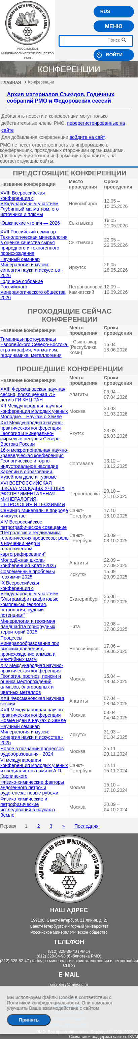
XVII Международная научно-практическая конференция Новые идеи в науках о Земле (33, 715)
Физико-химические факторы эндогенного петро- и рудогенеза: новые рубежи (32, 787)
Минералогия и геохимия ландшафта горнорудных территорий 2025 (27, 626)
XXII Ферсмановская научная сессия (32, 701)
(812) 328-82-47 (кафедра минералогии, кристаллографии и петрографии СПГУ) (69, 963)
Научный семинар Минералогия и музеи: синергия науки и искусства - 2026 (31, 267)
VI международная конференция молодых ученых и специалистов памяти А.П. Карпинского (34, 768)
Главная (14, 82)
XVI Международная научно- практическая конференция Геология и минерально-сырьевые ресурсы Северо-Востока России (31, 433)
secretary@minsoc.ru (69, 984)
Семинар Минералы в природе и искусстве (34, 513)
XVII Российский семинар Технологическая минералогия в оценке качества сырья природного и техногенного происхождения (33, 242)
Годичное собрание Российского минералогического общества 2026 (33, 289)
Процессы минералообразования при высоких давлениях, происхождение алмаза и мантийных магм (29, 648)
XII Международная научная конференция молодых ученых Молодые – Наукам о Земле (34, 411)
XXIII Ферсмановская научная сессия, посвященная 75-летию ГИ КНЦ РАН (32, 394)
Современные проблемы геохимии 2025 (27, 574)
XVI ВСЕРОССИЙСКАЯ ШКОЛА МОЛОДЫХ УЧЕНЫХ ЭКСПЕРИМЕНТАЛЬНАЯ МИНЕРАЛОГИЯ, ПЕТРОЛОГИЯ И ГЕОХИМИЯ (32, 493)
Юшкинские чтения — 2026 (30, 223)
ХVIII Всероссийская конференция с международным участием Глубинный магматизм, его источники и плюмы (29, 203)
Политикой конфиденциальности (43, 1002)
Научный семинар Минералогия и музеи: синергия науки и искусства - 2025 (31, 734)
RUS (105, 11)
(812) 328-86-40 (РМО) (69, 951)
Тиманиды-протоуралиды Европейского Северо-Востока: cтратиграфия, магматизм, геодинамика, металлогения (34, 347)
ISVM (133, 1036)
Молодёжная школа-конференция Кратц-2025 (28, 562)
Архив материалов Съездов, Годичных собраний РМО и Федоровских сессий (60, 97)
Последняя (86, 826)
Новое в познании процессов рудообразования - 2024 (32, 751)
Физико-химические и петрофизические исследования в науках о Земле (27, 807)
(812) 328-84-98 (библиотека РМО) (69, 956)
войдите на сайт (87, 137)
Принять (29, 1020)
